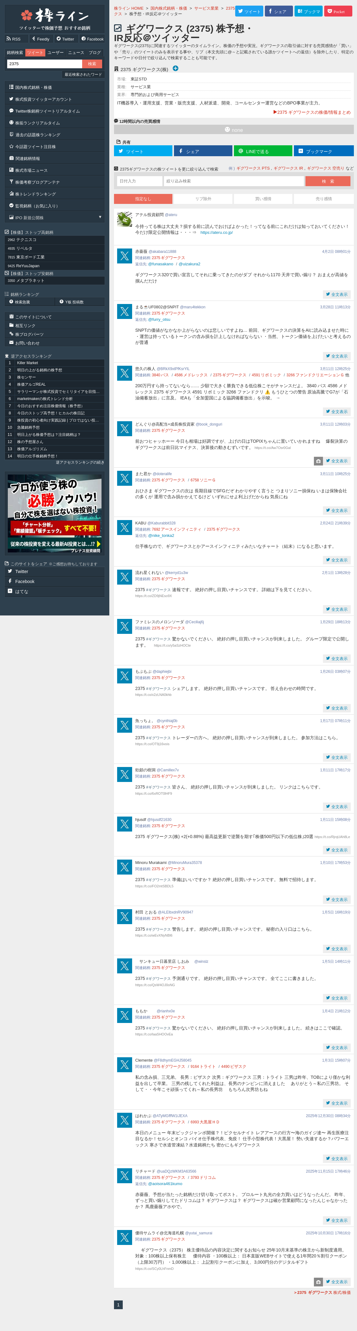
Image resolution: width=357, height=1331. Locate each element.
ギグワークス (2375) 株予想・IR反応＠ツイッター (184, 33)
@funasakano (160, 264)
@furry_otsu (159, 319)
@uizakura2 (190, 264)
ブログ (95, 52)
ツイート (35, 52)
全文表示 (339, 294)
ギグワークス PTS (253, 168)
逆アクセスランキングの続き (80, 462)
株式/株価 (322, 1292)
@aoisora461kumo (165, 1183)
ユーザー (55, 52)
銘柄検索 (15, 52)
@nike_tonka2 (161, 535)
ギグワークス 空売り (326, 168)
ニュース (76, 52)
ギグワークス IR (288, 168)
